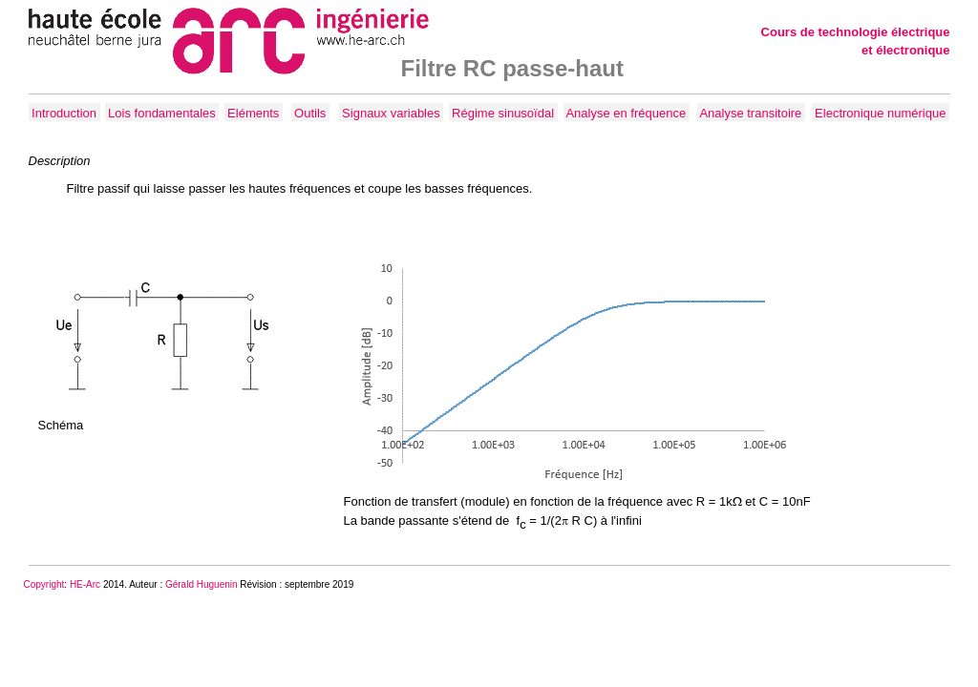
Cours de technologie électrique (855, 32)
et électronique (905, 50)
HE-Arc (85, 584)
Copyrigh (43, 584)
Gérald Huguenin (201, 584)
